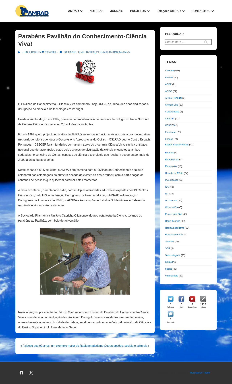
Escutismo (170, 132)
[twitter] (31, 373)
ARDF (168, 84)
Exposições (171, 166)
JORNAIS (116, 10)
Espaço (169, 139)
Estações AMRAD (171, 10)
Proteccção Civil (173, 214)
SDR (167, 248)
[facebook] (21, 373)
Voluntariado (171, 275)
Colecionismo (172, 111)
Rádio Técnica (172, 221)
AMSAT (169, 77)
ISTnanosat (171, 200)
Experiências (172, 159)
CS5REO (170, 125)
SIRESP (169, 262)
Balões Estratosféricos (176, 144)
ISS (167, 186)
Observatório (172, 207)
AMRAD (76, 10)
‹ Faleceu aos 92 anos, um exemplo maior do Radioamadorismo (62, 345)
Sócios (168, 268)
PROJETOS (140, 10)
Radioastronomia (174, 234)
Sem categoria (172, 255)
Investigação (171, 180)
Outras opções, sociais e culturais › (126, 345)
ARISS (168, 91)
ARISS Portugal (173, 97)
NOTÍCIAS (96, 10)
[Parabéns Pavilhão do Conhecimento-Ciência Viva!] (50, 52)
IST (167, 193)
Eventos (169, 152)
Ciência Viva (171, 104)
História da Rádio (174, 173)
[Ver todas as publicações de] (19, 52)
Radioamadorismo (174, 227)
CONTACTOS (203, 10)
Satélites (169, 241)
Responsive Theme (200, 372)
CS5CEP (170, 118)
